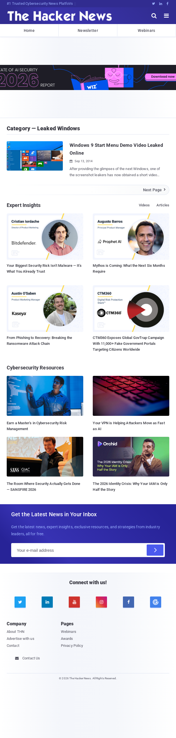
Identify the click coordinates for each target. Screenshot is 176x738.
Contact (13, 645)
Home (29, 30)
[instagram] (101, 602)
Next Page (154, 190)
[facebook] (128, 602)
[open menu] (166, 15)
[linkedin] (47, 602)
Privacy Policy (72, 645)
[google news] (156, 602)
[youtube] (74, 602)
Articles (162, 205)
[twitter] (20, 602)
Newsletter (88, 30)
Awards (67, 638)
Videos (144, 205)
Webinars (146, 30)
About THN (15, 631)
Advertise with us (20, 638)
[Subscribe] (155, 550)
